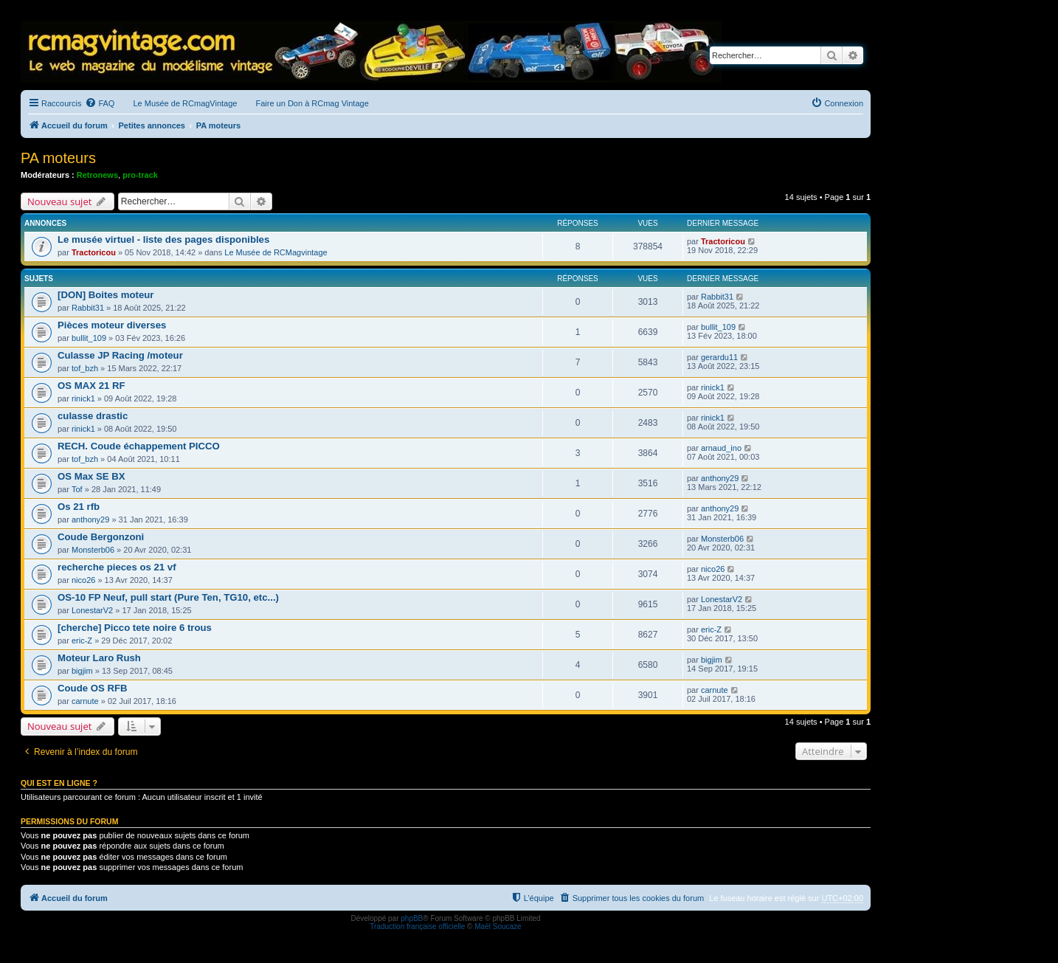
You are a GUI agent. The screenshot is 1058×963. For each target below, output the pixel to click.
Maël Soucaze (497, 926)
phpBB (412, 918)
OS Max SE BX (91, 476)
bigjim (82, 670)
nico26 (83, 580)
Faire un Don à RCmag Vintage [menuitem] (311, 103)
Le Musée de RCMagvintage (275, 252)
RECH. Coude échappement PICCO (139, 446)
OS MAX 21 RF (91, 385)
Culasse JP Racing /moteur (120, 355)
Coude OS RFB (93, 688)
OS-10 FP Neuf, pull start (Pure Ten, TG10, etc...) (168, 597)
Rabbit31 (88, 307)
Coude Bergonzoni (101, 536)
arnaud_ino (721, 447)
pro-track (140, 174)
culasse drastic (93, 415)
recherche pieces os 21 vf (117, 567)
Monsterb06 (93, 549)
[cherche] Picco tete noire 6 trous (135, 627)
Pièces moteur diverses (112, 325)
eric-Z (82, 640)
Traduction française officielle (417, 926)
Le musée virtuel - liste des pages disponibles (163, 239)
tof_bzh (85, 368)
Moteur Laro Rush (99, 657)
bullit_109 (89, 338)
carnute (85, 701)
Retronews (97, 174)
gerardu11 (719, 357)
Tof (77, 489)
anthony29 (720, 478)
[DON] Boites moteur (105, 294)
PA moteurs (58, 158)
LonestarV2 (92, 610)
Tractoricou (94, 252)
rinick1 (83, 398)
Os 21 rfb (79, 506)
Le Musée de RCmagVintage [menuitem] (185, 103)
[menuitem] (99, 103)
